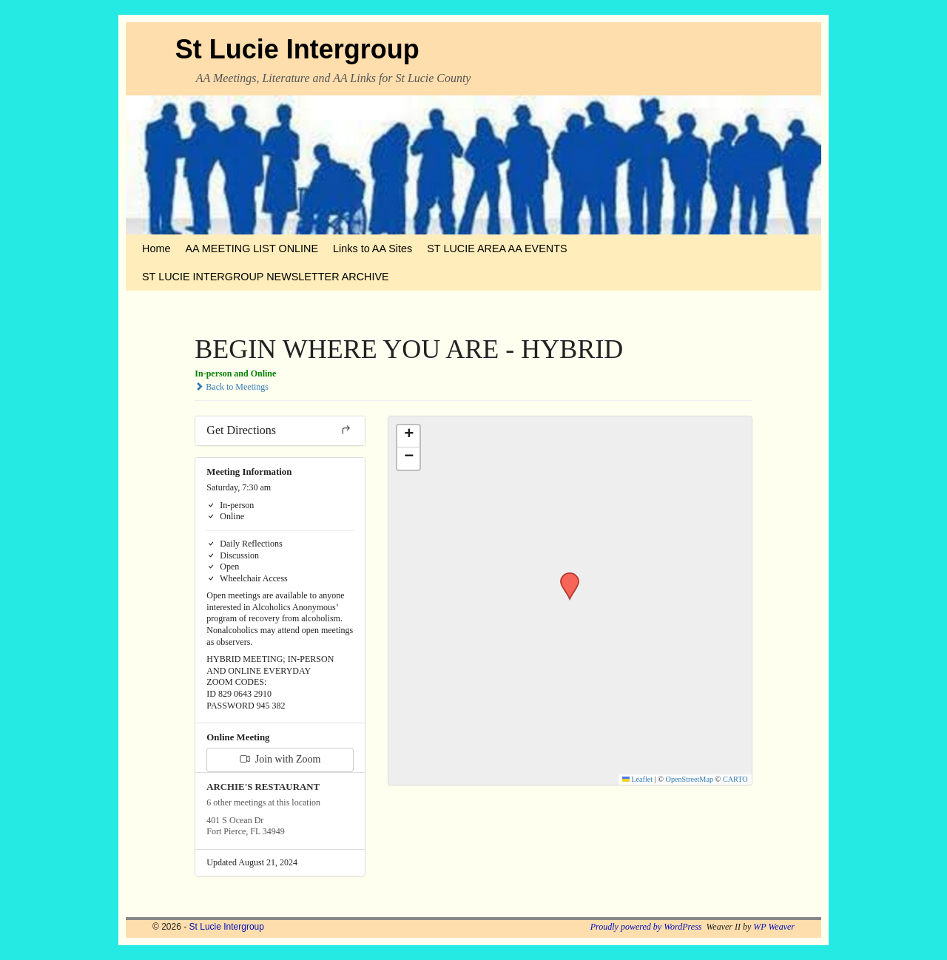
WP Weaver (774, 927)
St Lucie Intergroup (297, 49)
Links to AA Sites (372, 248)
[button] (564, 576)
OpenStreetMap (690, 779)
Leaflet (637, 779)
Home (156, 248)
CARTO (735, 779)
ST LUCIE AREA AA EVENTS (497, 248)
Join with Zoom (280, 759)
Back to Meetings (232, 387)
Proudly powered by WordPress (646, 927)
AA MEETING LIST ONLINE (251, 248)
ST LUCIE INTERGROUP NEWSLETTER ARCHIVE (265, 277)
